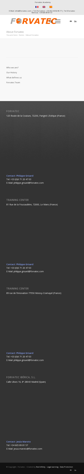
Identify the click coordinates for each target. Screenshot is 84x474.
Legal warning (52, 467)
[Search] (49, 21)
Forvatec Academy (43, 2)
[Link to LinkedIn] (75, 21)
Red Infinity (40, 467)
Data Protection (66, 467)
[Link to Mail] (70, 21)
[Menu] (56, 21)
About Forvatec (15, 32)
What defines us (14, 77)
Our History (11, 72)
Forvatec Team (13, 82)
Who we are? (12, 67)
